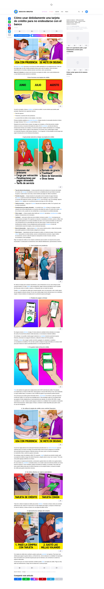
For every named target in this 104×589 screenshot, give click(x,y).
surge (42, 455)
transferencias (54, 213)
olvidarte (20, 340)
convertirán (25, 462)
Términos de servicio (70, 22)
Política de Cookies (82, 21)
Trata (15, 390)
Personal (44, 11)
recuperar (48, 224)
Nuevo (51, 11)
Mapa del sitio (77, 22)
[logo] (23, 11)
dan (36, 228)
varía (60, 209)
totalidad (43, 336)
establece (30, 109)
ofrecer (50, 217)
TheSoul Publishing (75, 26)
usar (19, 290)
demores (26, 332)
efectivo (40, 503)
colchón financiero (52, 447)
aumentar (44, 554)
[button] (69, 45)
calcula (19, 197)
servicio (33, 203)
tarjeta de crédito (19, 66)
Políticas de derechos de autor (71, 21)
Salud (67, 53)
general (28, 122)
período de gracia (33, 120)
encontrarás (44, 126)
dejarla (28, 286)
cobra (44, 207)
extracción (42, 213)
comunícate (42, 395)
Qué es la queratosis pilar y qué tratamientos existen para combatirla (76, 49)
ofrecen (21, 201)
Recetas (68, 76)
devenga (24, 192)
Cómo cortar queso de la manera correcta (76, 73)
